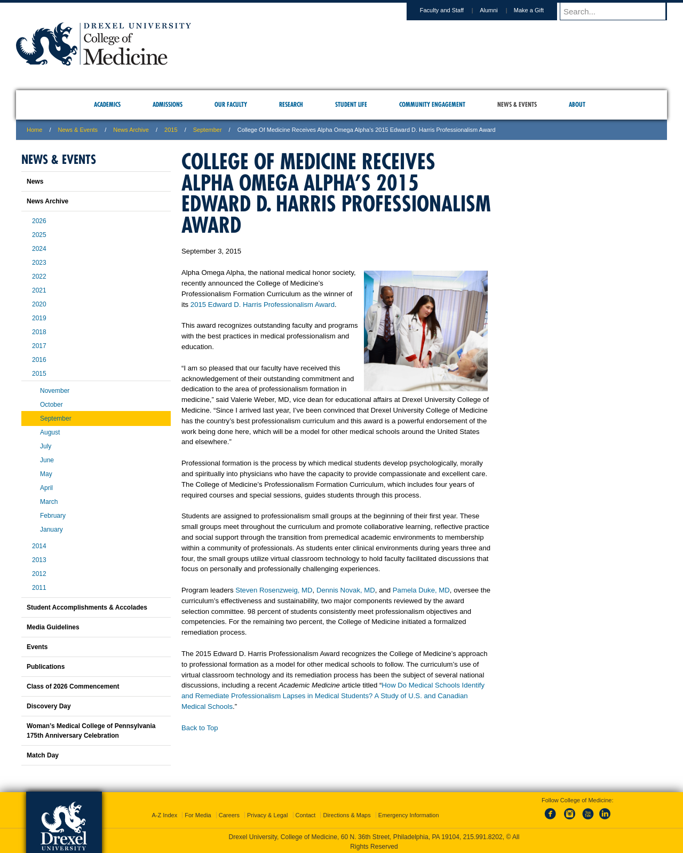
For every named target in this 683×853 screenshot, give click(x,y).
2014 (39, 546)
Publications (46, 666)
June (47, 460)
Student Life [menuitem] (351, 104)
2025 (39, 235)
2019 (39, 318)
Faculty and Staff (452, 10)
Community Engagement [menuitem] (432, 104)
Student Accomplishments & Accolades (87, 607)
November (54, 390)
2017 (39, 346)
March (49, 502)
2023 (39, 262)
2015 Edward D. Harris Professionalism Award (262, 305)
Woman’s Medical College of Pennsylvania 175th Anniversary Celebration (91, 730)
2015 (170, 130)
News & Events (78, 130)
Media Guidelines (53, 627)
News (35, 181)
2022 (39, 276)
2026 (39, 221)
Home (34, 130)
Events (37, 647)
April (46, 488)
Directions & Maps (346, 813)
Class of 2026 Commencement (73, 686)
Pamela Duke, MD (421, 590)
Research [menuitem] (291, 104)
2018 (39, 332)
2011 (39, 587)
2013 (39, 560)
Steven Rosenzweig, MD (273, 590)
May (46, 474)
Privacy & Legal (267, 813)
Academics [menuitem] (107, 104)
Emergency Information (408, 813)
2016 (39, 360)
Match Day (43, 755)
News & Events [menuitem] (517, 104)
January (51, 529)
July (45, 446)
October (51, 404)
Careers (229, 813)
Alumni (499, 10)
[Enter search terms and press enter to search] (618, 11)
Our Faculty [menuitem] (231, 104)
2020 (39, 304)
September (207, 130)
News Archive (131, 130)
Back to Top (199, 728)
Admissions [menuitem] (167, 104)
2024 (39, 248)
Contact (306, 813)
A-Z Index (164, 813)
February (53, 515)
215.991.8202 (483, 835)
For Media (198, 813)
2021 (39, 290)
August (50, 432)
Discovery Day (49, 706)
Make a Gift (539, 10)
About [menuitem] (577, 104)
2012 (39, 574)
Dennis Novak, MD (345, 590)
